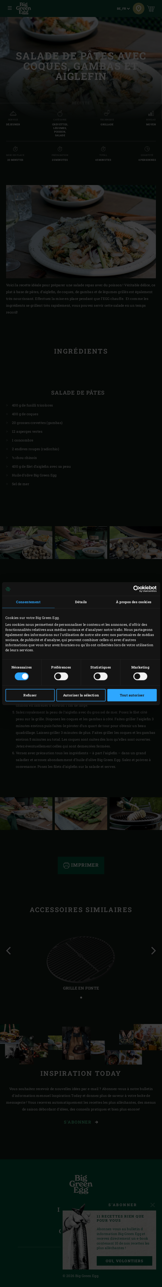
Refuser (30, 695)
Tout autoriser (132, 695)
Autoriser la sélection (81, 695)
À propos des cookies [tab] (133, 602)
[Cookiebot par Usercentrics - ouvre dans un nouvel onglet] (135, 588)
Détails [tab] (81, 602)
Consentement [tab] (28, 602)
